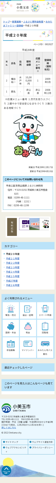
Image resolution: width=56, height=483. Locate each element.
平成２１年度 (12, 258)
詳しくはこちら (8, 427)
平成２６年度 (12, 285)
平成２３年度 (12, 267)
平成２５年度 (12, 276)
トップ (6, 21)
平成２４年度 (12, 271)
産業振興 (16, 21)
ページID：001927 (43, 44)
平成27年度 (12, 280)
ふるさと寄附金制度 (33, 21)
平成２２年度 (12, 262)
